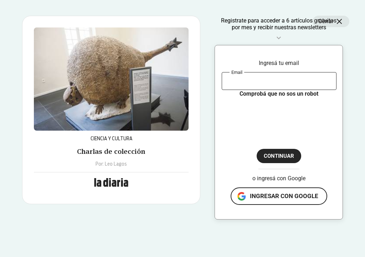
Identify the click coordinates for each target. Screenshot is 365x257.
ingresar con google (284, 196)
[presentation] (276, 117)
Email (236, 72)
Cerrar (331, 21)
